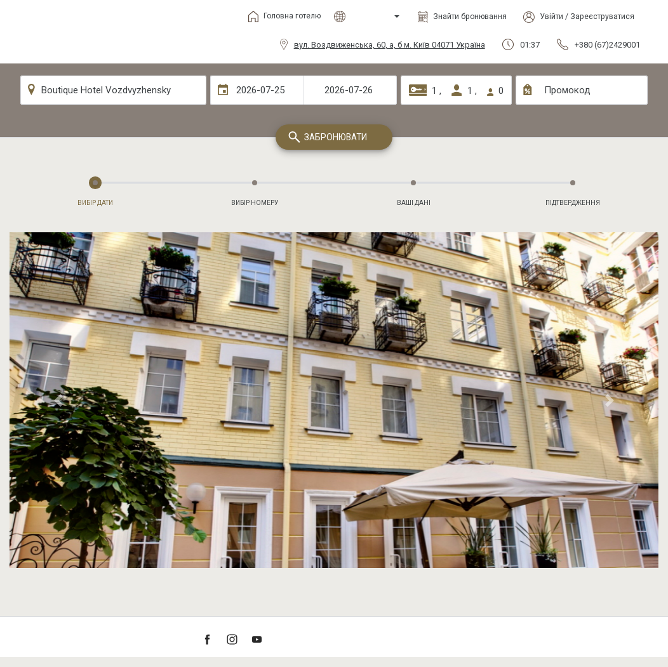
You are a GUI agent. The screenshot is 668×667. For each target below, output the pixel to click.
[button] (58, 400)
